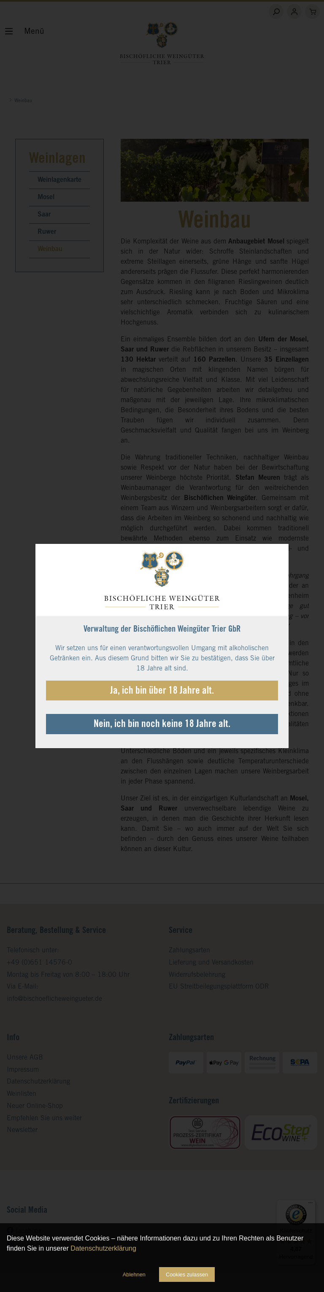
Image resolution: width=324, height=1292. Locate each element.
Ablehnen (134, 1274)
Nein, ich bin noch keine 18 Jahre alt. (162, 725)
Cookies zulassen (187, 1274)
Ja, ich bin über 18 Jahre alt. (162, 692)
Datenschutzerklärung (103, 1248)
